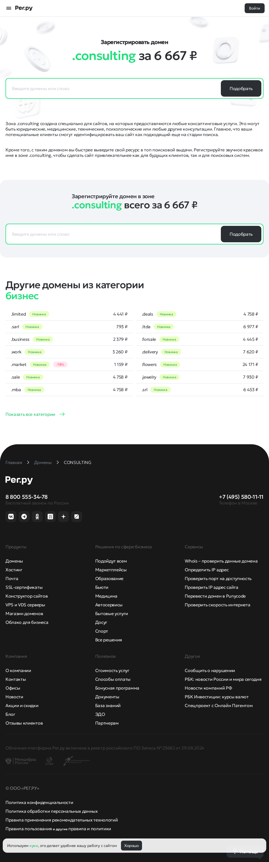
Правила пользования (28, 828)
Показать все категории (30, 414)
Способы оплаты (113, 679)
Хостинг (13, 569)
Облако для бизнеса (26, 622)
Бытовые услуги (111, 613)
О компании (18, 670)
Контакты (15, 679)
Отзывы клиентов (24, 723)
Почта (11, 578)
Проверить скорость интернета (217, 604)
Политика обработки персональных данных (51, 811)
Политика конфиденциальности (39, 802)
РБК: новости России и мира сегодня (223, 679)
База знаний (108, 705)
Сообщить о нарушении (210, 670)
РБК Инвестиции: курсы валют (216, 696)
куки (34, 845)
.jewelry (149, 377)
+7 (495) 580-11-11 (241, 496)
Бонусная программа (117, 688)
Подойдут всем (111, 561)
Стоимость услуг (112, 670)
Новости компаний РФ (208, 688)
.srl (144, 389)
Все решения (108, 639)
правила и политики (89, 828)
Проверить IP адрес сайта (211, 587)
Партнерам (107, 723)
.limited (18, 314)
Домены (14, 561)
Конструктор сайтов (26, 596)
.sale (15, 377)
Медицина (106, 596)
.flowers (149, 364)
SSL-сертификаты (23, 587)
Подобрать (241, 88)
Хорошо (131, 845)
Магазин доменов (24, 613)
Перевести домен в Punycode (215, 596)
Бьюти (101, 587)
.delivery (150, 351)
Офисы (12, 688)
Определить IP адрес (206, 569)
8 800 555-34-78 (26, 496)
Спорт (101, 631)
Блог (10, 714)
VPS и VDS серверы (25, 604)
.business (20, 339)
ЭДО (100, 714)
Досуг (101, 622)
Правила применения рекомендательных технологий (61, 820)
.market (19, 364)
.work (16, 351)
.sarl (15, 326)
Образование (109, 578)
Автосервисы (109, 604)
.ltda (146, 326)
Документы (107, 696)
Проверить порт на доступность (218, 578)
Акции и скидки (22, 705)
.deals (147, 314)
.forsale (149, 339)
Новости (14, 696)
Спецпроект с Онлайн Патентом (219, 705)
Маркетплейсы (111, 569)
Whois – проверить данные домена (221, 561)
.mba (16, 389)
